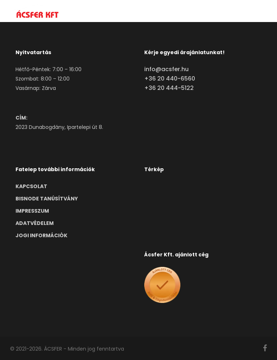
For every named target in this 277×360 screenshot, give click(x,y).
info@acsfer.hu (166, 69)
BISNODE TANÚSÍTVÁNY (47, 198)
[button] (263, 11)
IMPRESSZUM (32, 210)
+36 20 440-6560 (169, 78)
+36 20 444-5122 (169, 88)
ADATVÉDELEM (35, 223)
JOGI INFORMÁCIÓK (41, 235)
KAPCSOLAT (31, 186)
